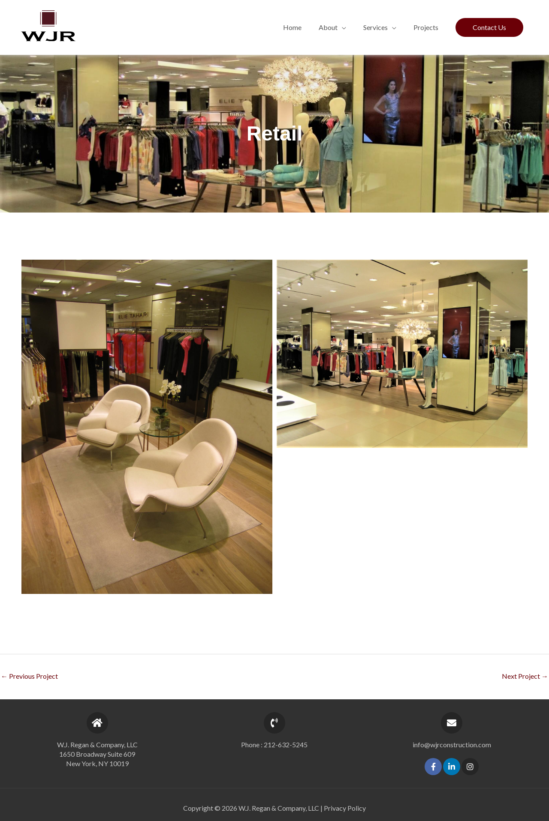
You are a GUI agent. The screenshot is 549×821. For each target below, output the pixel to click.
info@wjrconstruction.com (452, 744)
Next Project (525, 676)
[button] (332, 27)
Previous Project (29, 676)
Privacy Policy (345, 808)
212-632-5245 (286, 744)
